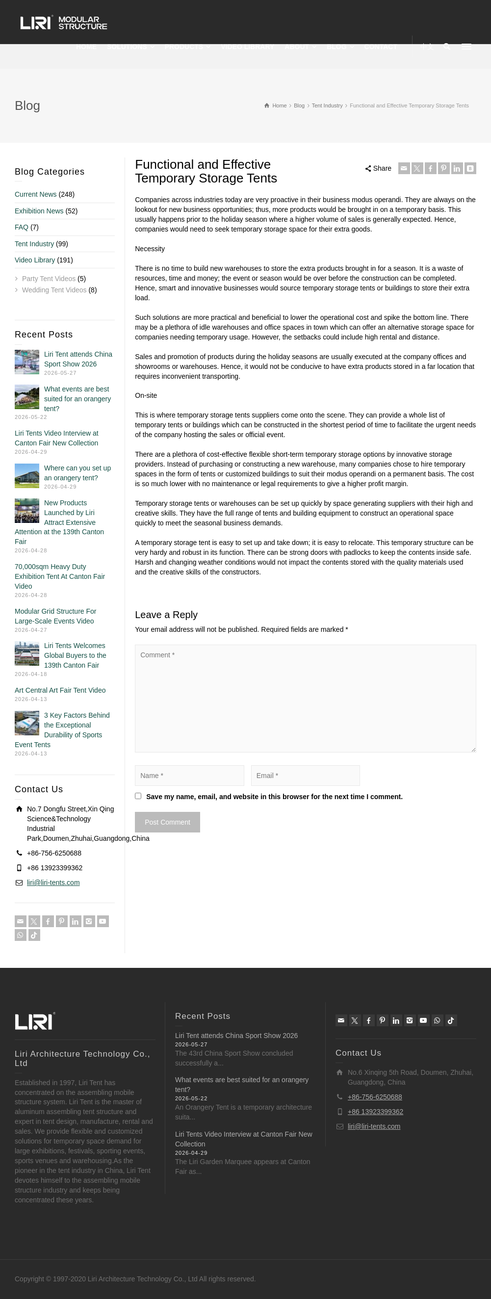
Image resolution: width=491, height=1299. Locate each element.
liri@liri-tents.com (53, 882)
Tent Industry (34, 244)
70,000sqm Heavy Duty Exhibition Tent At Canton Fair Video (60, 576)
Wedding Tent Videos (54, 290)
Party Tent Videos (49, 279)
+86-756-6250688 (375, 1097)
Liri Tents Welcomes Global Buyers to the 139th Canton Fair (75, 655)
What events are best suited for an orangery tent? (77, 399)
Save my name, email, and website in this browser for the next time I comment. (274, 797)
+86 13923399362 (375, 1112)
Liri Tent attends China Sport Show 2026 (236, 1035)
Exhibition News (39, 211)
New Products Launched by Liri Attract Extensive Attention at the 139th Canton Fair (59, 522)
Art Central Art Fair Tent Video (60, 690)
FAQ (21, 227)
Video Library (35, 260)
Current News (36, 194)
